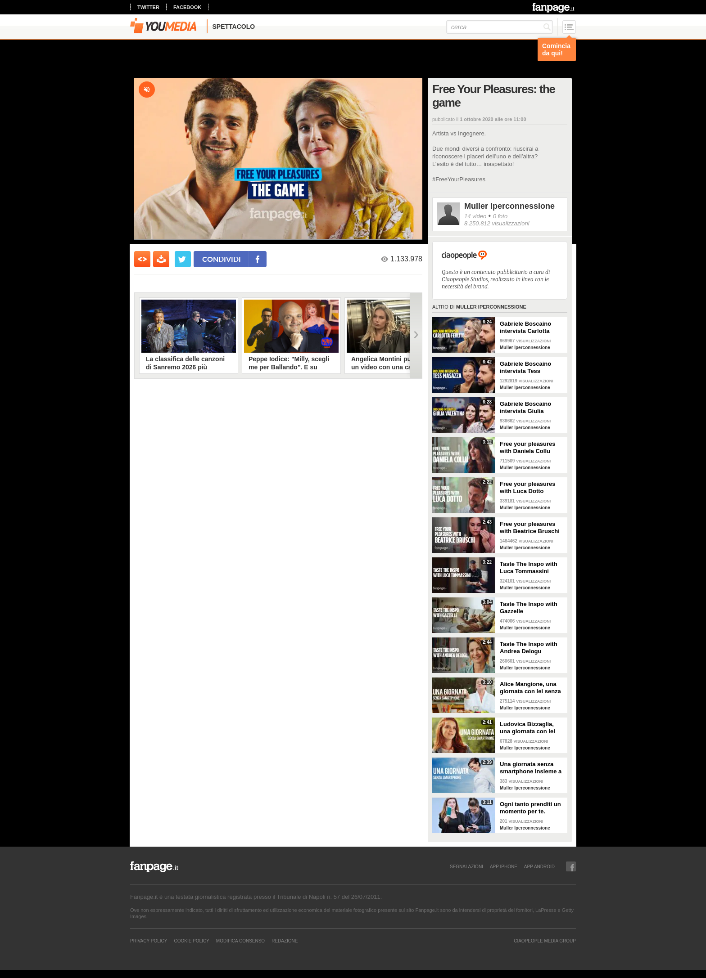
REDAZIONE (285, 940)
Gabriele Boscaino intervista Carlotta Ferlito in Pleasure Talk (531, 327)
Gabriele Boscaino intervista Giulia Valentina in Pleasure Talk (529, 407)
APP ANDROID (539, 866)
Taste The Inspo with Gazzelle (528, 608)
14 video (475, 216)
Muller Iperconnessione (509, 206)
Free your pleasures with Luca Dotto (528, 487)
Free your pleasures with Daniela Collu (528, 447)
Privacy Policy (148, 940)
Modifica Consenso (240, 940)
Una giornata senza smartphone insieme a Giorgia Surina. (530, 768)
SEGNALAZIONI (466, 866)
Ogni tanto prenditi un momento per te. (530, 808)
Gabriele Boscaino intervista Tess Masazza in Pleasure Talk (528, 367)
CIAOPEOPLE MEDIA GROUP (545, 940)
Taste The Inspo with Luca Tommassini (528, 567)
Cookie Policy (191, 940)
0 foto (500, 216)
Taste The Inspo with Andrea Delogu (528, 648)
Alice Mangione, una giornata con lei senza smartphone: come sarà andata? (530, 688)
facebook (187, 7)
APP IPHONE (503, 866)
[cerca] (499, 27)
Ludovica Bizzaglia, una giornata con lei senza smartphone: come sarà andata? (527, 728)
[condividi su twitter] (183, 259)
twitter (148, 7)
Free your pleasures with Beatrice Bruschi (530, 527)
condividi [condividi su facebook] (221, 259)
